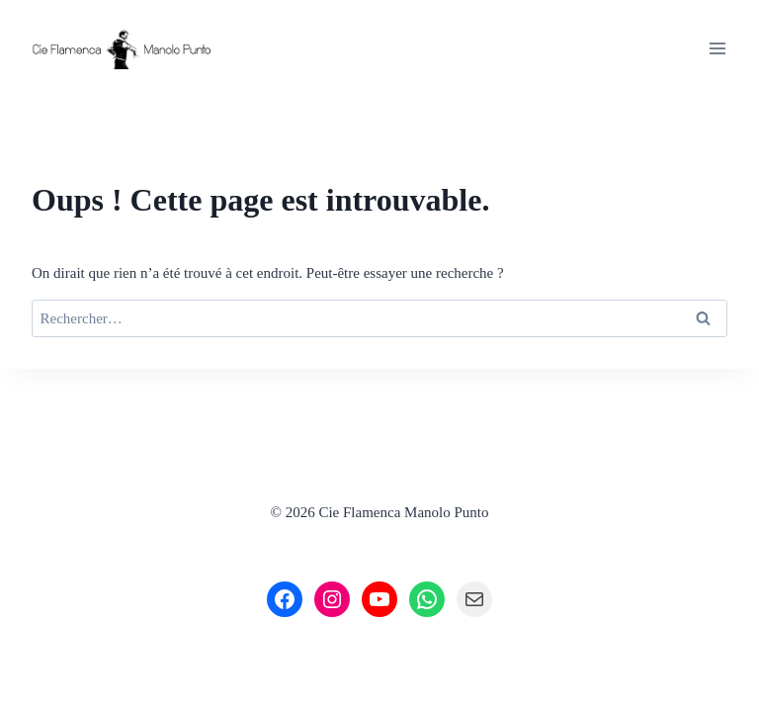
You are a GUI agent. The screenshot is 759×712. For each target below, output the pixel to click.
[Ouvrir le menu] (717, 48)
